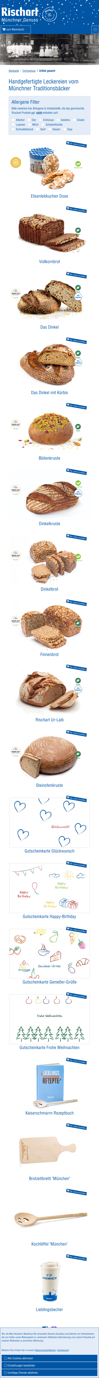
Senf (42, 129)
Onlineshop (29, 71)
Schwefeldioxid (24, 129)
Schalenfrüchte (54, 124)
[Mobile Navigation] (95, 29)
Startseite (14, 71)
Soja (69, 129)
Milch (35, 124)
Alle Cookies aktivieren (18, 1358)
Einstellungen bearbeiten (19, 1365)
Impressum (63, 1350)
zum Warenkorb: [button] (15, 29)
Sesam (56, 129)
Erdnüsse (48, 120)
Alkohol (20, 120)
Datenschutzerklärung (45, 1350)
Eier (34, 120)
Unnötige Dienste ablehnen (21, 1372)
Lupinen (20, 124)
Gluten (80, 120)
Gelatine (65, 120)
